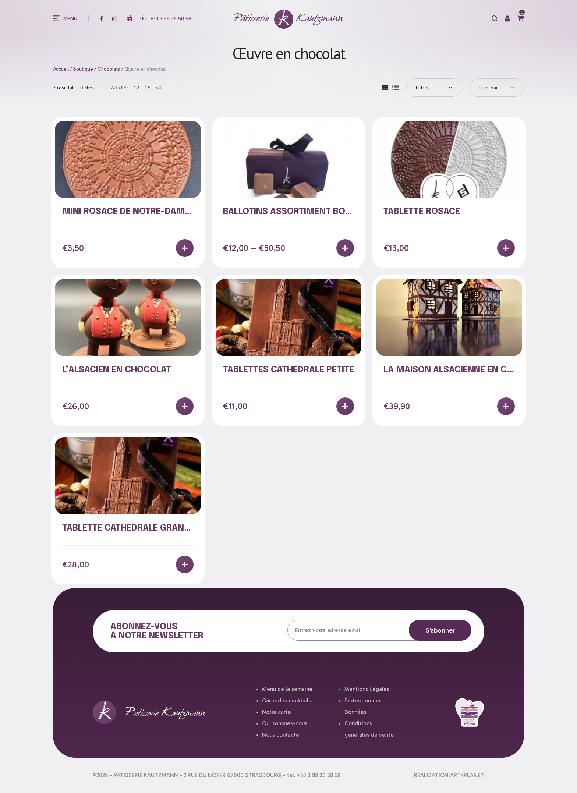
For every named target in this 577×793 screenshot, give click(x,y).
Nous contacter (281, 735)
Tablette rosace (421, 211)
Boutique (83, 69)
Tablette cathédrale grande (128, 528)
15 (148, 87)
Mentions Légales (366, 689)
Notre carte (276, 712)
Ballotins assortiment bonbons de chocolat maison (348, 211)
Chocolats (109, 69)
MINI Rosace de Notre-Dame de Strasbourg (162, 211)
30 (159, 87)
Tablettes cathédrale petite (288, 370)
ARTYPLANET (467, 775)
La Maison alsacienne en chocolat (465, 370)
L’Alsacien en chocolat (116, 370)
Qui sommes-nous (284, 723)
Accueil (61, 69)
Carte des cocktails (286, 700)
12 (136, 87)
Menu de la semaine (287, 689)
